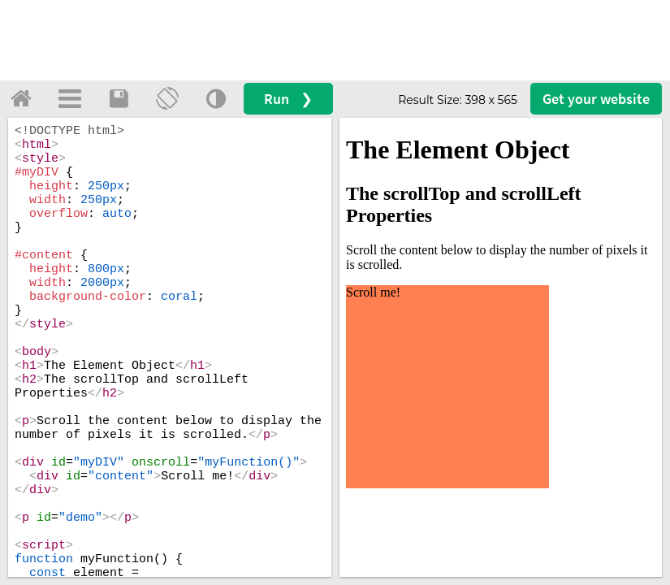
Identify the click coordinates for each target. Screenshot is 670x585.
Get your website (596, 98)
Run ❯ (288, 98)
